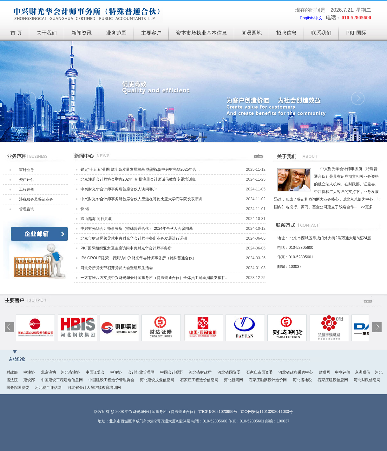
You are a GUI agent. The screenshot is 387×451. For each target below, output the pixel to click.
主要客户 (151, 33)
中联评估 (342, 372)
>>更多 (367, 207)
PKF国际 (356, 33)
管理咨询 (26, 209)
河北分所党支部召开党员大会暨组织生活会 (117, 268)
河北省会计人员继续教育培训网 (94, 387)
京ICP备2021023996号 (217, 411)
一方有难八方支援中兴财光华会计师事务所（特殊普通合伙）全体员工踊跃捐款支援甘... (154, 277)
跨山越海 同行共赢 (96, 218)
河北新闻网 (234, 380)
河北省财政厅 (201, 372)
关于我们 (46, 33)
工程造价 (26, 189)
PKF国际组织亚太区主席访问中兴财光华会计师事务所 (126, 248)
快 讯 (85, 209)
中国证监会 (96, 372)
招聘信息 (286, 33)
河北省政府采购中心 (296, 372)
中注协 (29, 372)
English (306, 18)
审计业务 (26, 170)
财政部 (12, 372)
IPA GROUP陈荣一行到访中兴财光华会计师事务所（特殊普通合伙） (138, 258)
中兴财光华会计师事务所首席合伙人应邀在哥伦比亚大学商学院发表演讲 (141, 199)
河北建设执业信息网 (157, 380)
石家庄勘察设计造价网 (268, 380)
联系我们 (321, 33)
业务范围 (116, 33)
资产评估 (26, 179)
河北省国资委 (229, 372)
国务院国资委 (18, 387)
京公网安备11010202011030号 (266, 411)
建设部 (29, 380)
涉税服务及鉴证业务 (36, 199)
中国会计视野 (172, 372)
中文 (318, 18)
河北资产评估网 (48, 387)
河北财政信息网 (367, 380)
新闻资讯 (81, 33)
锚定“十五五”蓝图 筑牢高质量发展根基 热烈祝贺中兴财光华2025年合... (140, 169)
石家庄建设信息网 (333, 380)
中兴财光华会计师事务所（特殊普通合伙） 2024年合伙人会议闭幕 (137, 228)
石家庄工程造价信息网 (199, 380)
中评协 (116, 372)
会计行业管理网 (141, 372)
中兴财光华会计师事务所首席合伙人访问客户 (119, 189)
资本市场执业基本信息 (201, 33)
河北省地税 (303, 380)
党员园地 (251, 33)
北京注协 (48, 372)
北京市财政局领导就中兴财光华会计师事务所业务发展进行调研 (134, 238)
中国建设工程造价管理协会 (112, 380)
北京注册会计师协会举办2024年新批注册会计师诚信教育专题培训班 (138, 179)
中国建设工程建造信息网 (62, 380)
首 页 (16, 33)
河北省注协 (71, 372)
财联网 (324, 372)
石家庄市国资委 (260, 372)
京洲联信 (362, 372)
